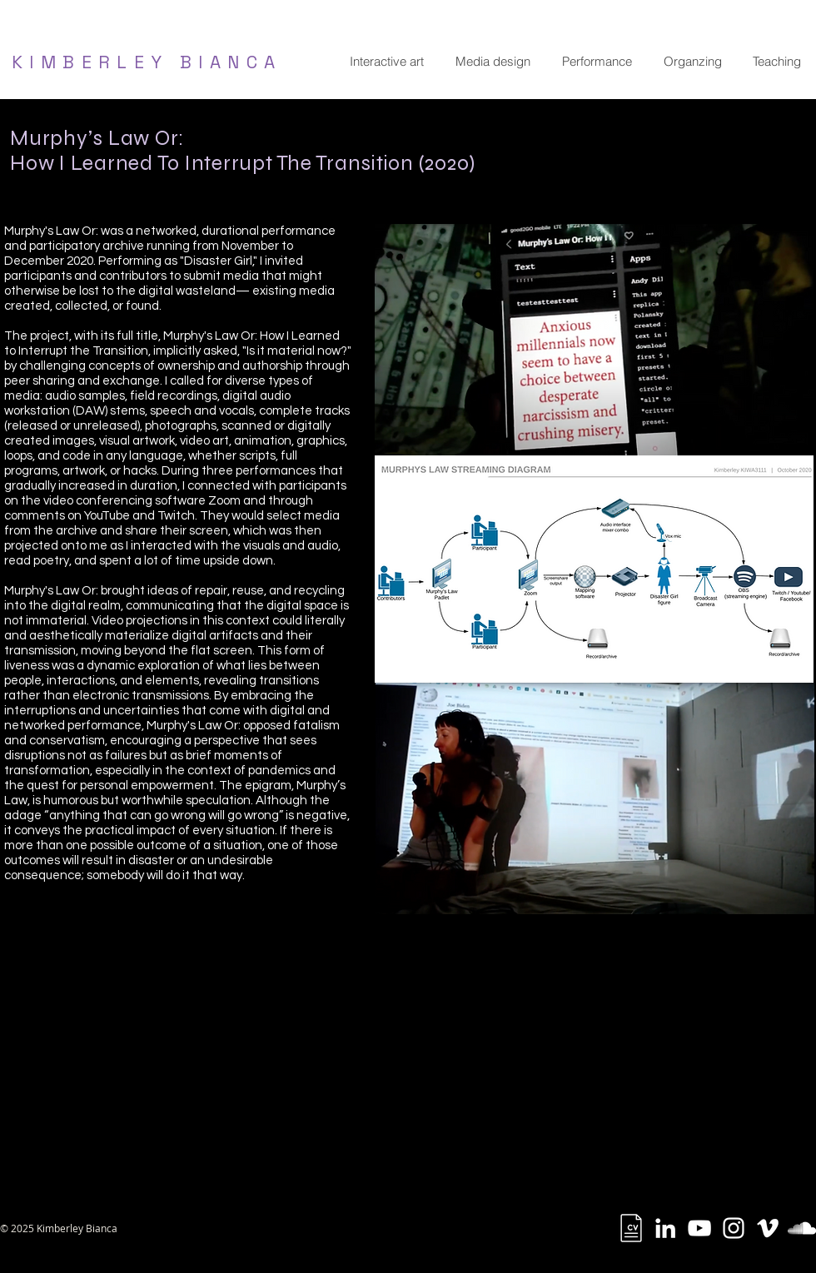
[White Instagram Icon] (733, 1228)
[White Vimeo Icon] (768, 1228)
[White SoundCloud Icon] (802, 1228)
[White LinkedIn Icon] (665, 1228)
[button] (386, 61)
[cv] (631, 1228)
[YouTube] (699, 1228)
